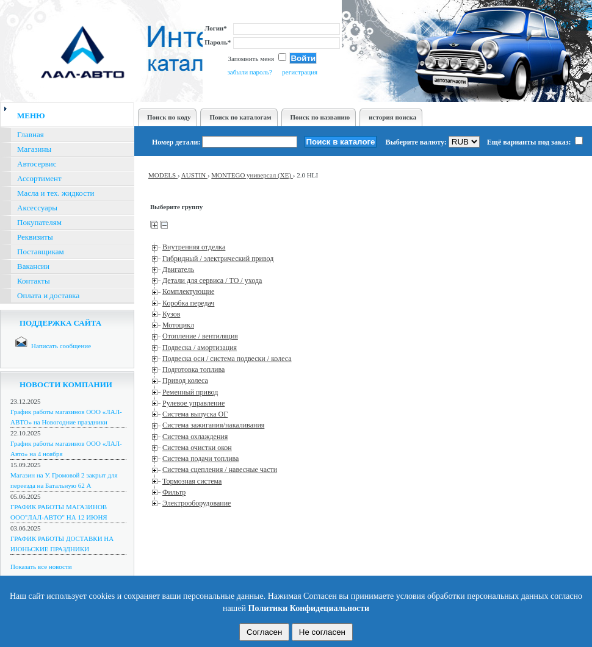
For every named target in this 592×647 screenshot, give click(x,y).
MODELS (163, 175)
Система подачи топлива (200, 458)
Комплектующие (188, 291)
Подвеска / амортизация (199, 347)
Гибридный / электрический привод (217, 258)
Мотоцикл (178, 325)
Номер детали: (176, 142)
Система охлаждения (195, 436)
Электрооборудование (196, 503)
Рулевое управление (193, 403)
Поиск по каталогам (240, 117)
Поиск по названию (320, 117)
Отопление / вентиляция (200, 336)
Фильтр (174, 492)
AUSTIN (194, 175)
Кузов (171, 314)
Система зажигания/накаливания (213, 425)
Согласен (264, 632)
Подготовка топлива (193, 369)
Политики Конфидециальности (309, 608)
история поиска (392, 117)
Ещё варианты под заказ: (535, 142)
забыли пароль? (249, 72)
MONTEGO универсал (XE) (252, 175)
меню (31, 115)
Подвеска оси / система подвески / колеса (227, 358)
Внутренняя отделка (193, 247)
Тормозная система (192, 481)
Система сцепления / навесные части (219, 469)
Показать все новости (41, 566)
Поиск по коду (168, 117)
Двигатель (178, 269)
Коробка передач (188, 303)
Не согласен (322, 632)
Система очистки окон (197, 447)
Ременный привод (190, 392)
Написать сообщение (61, 345)
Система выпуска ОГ (195, 414)
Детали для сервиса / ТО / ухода (212, 280)
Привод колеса (185, 380)
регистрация (299, 72)
